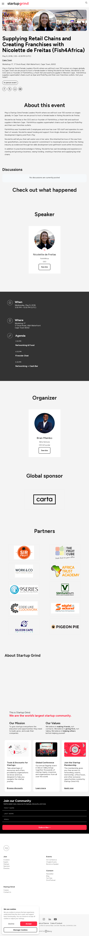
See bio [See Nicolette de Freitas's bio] (44, 267)
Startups (6, 864)
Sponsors (6, 866)
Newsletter (49, 874)
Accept (29, 924)
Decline (11, 924)
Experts (5, 862)
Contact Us (7, 892)
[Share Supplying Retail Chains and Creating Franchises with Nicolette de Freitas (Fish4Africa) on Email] (20, 89)
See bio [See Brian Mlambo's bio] (44, 450)
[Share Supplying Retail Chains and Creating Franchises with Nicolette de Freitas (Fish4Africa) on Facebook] (4, 89)
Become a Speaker (52, 864)
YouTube (49, 878)
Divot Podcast (50, 880)
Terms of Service (43, 923)
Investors (6, 860)
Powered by (44, 931)
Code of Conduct (56, 923)
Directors (6, 868)
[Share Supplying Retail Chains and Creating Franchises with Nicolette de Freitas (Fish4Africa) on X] (9, 89)
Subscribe (44, 827)
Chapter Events (51, 862)
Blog (47, 876)
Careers (6, 890)
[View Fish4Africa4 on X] (44, 250)
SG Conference (51, 860)
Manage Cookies (20, 930)
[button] (86, 3)
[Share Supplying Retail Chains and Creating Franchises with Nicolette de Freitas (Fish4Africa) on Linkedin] (15, 89)
